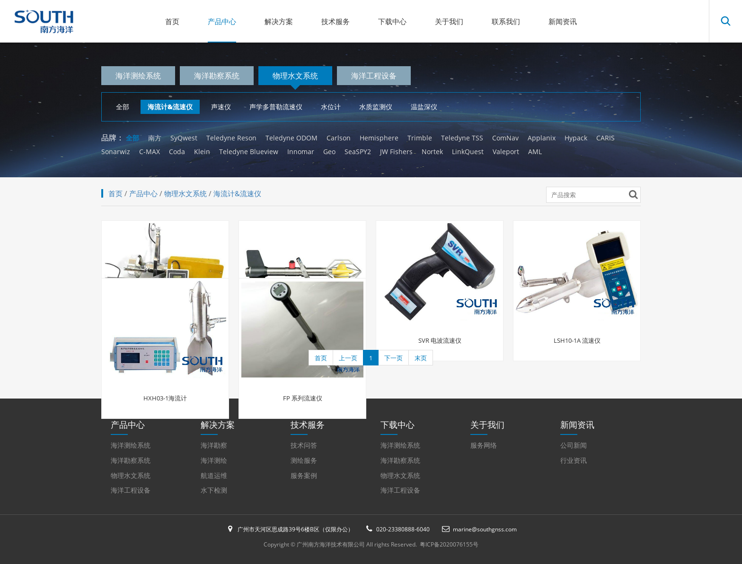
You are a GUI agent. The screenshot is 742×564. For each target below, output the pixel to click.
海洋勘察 (214, 445)
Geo (329, 151)
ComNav (505, 137)
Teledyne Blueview (248, 151)
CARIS (605, 137)
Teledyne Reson (231, 137)
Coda (177, 151)
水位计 (331, 106)
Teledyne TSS (462, 137)
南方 (154, 137)
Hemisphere (379, 137)
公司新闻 (573, 445)
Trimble (419, 137)
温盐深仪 (424, 106)
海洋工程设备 (374, 75)
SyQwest (183, 137)
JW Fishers (396, 151)
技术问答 (304, 445)
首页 (172, 21)
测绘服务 (304, 460)
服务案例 (304, 475)
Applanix (542, 137)
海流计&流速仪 (170, 106)
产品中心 (222, 21)
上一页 (348, 358)
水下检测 (214, 490)
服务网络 (483, 445)
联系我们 (506, 21)
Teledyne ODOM (291, 137)
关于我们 (449, 21)
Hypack (576, 137)
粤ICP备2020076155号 (449, 544)
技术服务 (335, 21)
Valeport (506, 151)
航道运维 (214, 475)
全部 (122, 106)
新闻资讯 (562, 21)
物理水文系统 (295, 75)
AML (535, 151)
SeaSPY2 (357, 151)
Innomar (300, 151)
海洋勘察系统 (216, 75)
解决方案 (279, 21)
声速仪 (221, 106)
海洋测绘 (214, 460)
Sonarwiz (115, 151)
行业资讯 (573, 460)
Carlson (339, 137)
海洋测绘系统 (138, 75)
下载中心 (392, 21)
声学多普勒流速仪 (275, 106)
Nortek (432, 151)
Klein (202, 151)
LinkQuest (468, 151)
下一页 (393, 358)
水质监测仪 (375, 106)
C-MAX (149, 151)
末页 (421, 358)
